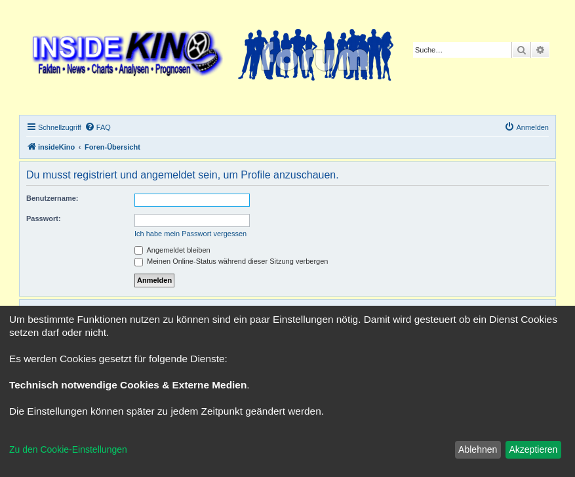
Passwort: (43, 218)
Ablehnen (477, 449)
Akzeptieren (533, 449)
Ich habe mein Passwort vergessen (190, 234)
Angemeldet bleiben (172, 250)
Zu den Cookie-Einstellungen (68, 449)
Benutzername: (52, 198)
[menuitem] (98, 127)
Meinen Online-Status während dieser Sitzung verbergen (231, 261)
